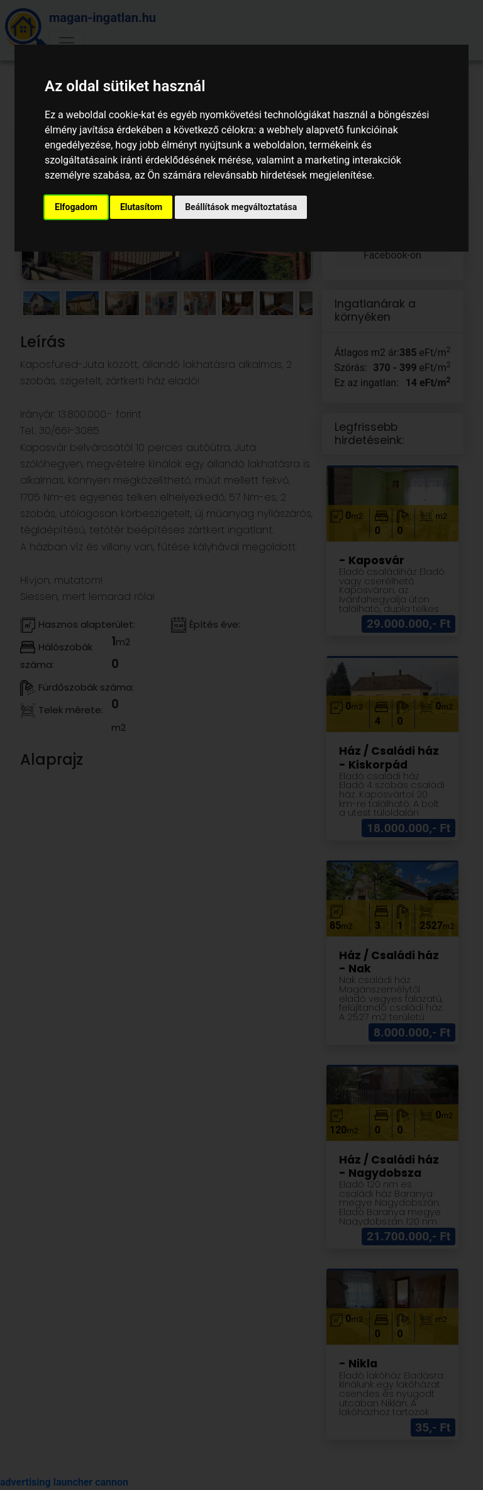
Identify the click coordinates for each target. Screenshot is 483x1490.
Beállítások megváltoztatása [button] (241, 207)
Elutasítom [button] (141, 207)
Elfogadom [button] (76, 207)
